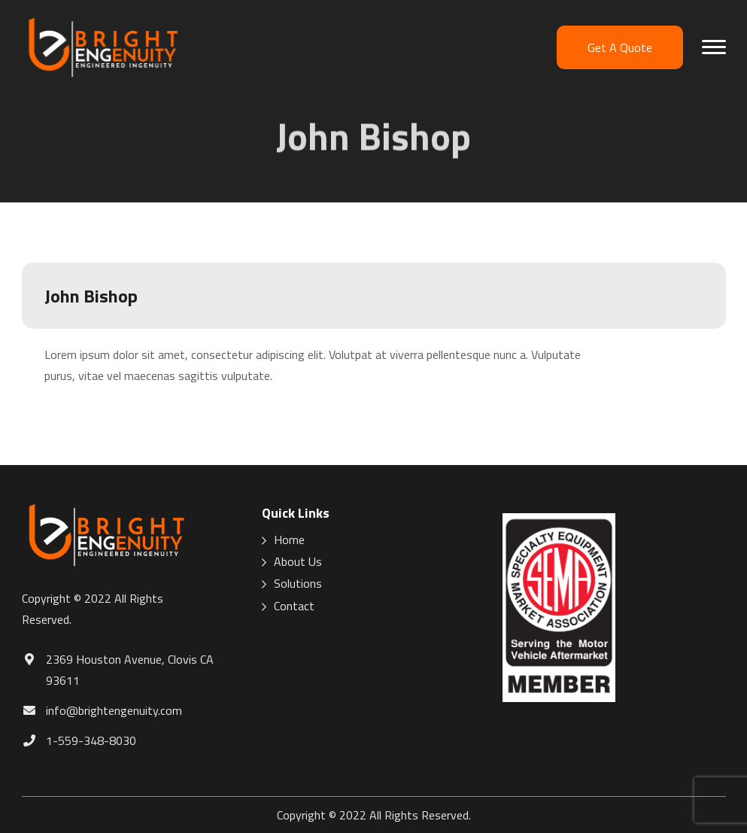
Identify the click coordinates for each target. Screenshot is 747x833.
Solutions (298, 583)
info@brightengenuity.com (114, 710)
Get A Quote (620, 47)
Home (289, 540)
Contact (294, 606)
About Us (298, 562)
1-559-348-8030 (91, 740)
